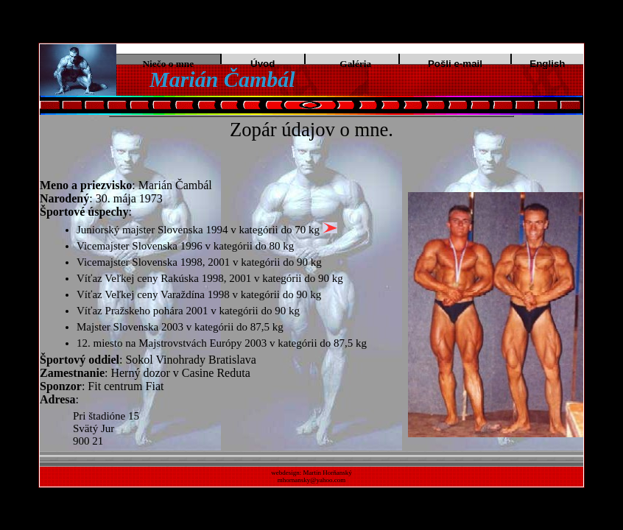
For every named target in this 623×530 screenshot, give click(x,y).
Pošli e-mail (455, 63)
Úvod (263, 63)
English (547, 63)
